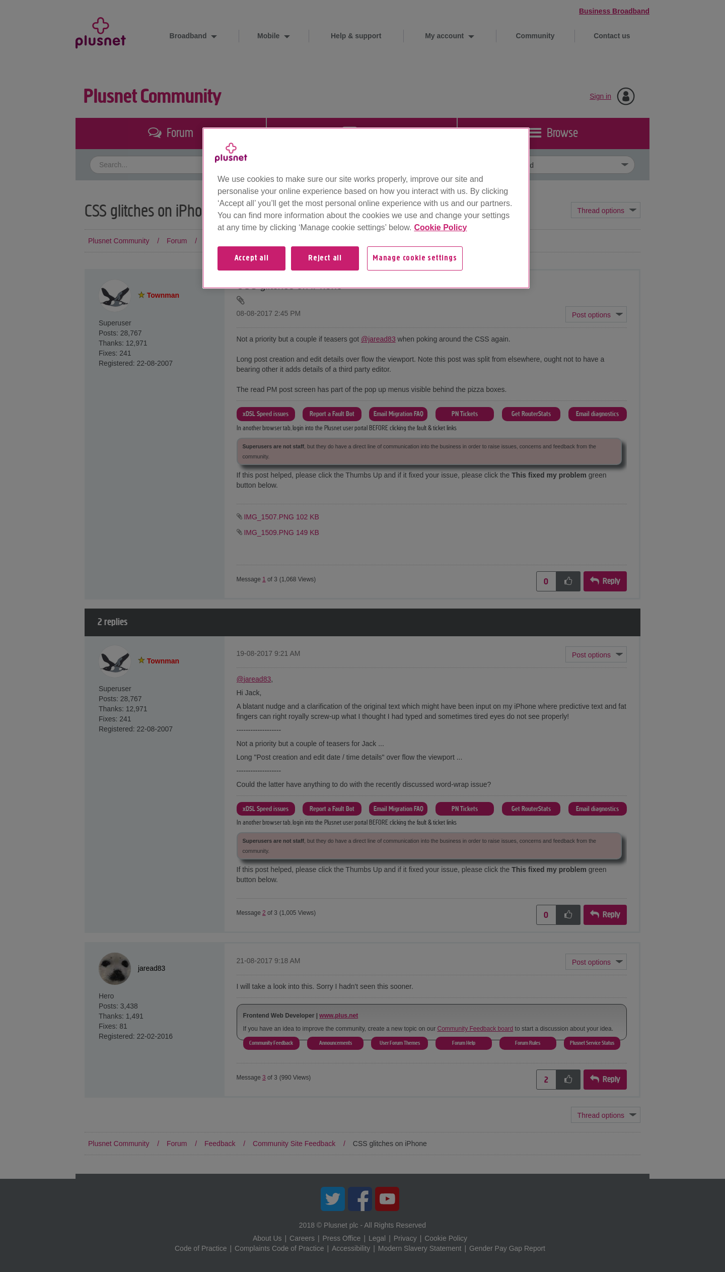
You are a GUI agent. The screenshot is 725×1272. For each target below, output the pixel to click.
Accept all (252, 258)
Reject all (325, 258)
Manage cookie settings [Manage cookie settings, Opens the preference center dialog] (415, 258)
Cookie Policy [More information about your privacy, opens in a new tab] (440, 227)
